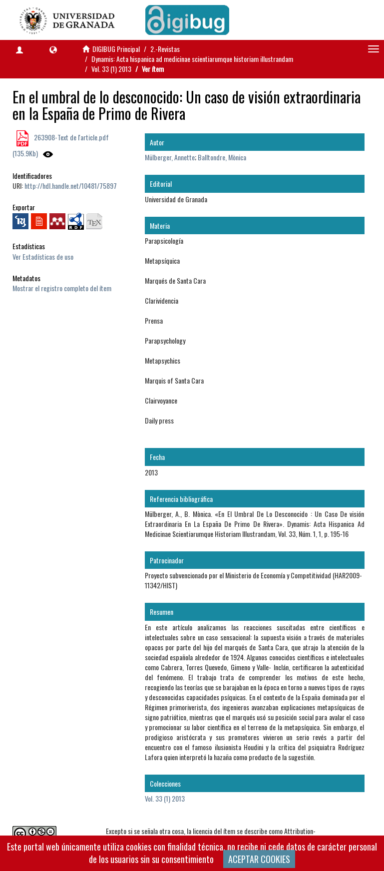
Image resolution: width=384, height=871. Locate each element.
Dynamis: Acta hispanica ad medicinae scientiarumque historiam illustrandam (192, 58)
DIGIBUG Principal (116, 48)
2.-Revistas (165, 48)
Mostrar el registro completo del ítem (61, 288)
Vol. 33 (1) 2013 (111, 68)
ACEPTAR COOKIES (259, 859)
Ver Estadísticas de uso (42, 256)
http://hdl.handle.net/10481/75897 (70, 185)
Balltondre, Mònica (222, 157)
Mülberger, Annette (170, 157)
